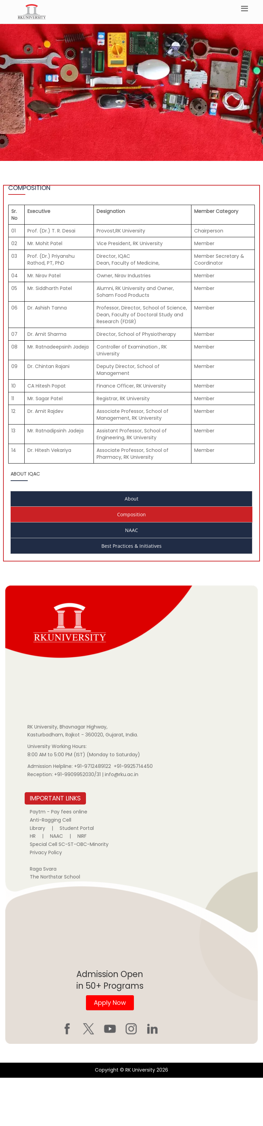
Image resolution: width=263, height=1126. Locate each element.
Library (37, 828)
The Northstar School (55, 876)
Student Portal (77, 828)
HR (33, 836)
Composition (131, 514)
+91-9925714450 (133, 766)
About (131, 498)
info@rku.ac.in (121, 774)
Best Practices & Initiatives (131, 546)
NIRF (82, 836)
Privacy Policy (46, 852)
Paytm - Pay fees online (58, 811)
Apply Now (110, 1002)
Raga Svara (43, 868)
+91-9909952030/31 (78, 774)
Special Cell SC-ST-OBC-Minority (69, 844)
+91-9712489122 (92, 766)
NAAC (131, 530)
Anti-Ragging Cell (50, 820)
